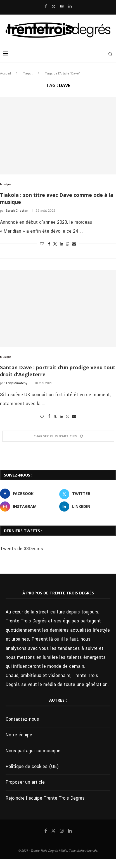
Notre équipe (19, 735)
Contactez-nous (22, 719)
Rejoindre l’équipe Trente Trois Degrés (45, 798)
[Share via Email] (74, 244)
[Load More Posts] (58, 436)
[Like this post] (42, 244)
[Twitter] (53, 6)
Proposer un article (25, 782)
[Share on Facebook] (49, 244)
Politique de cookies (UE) (32, 766)
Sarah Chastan (17, 211)
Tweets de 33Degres (21, 548)
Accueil (5, 73)
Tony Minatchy (16, 383)
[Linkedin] (70, 6)
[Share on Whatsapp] (67, 244)
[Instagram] (61, 6)
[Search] (110, 54)
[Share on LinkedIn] (61, 244)
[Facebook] (46, 6)
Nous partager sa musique (33, 751)
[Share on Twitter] (55, 244)
